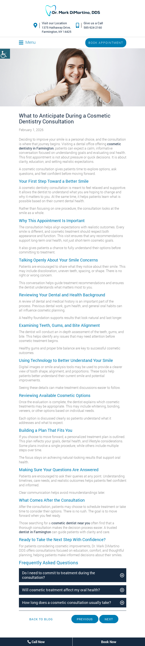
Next (109, 619)
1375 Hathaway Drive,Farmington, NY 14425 (56, 30)
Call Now (36, 642)
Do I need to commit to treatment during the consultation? (58, 575)
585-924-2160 (93, 27)
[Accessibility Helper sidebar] (5, 54)
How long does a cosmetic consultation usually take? (66, 602)
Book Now (108, 642)
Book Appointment (105, 43)
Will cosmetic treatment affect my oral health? (61, 589)
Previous (85, 619)
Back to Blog (41, 619)
